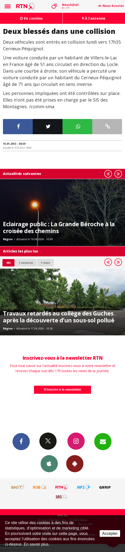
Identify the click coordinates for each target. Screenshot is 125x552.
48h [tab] (8, 262)
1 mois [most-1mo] (45, 262)
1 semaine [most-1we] (26, 262)
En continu (31, 18)
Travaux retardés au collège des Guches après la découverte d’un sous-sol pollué (58, 316)
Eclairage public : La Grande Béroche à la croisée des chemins (59, 227)
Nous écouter (113, 6)
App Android (74, 463)
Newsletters (102, 441)
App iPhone (49, 463)
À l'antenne (93, 18)
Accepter (110, 533)
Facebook (21, 441)
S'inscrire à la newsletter (62, 389)
